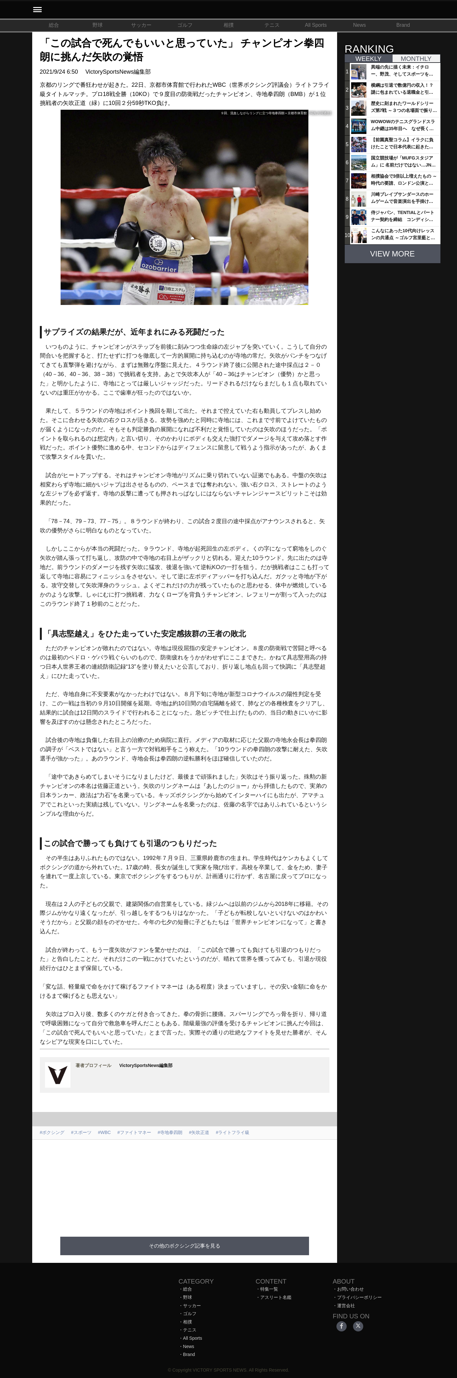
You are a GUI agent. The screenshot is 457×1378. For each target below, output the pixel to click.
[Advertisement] (184, 1184)
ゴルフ (185, 25)
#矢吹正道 (199, 1132)
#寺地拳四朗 (170, 1132)
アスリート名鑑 (275, 1297)
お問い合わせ (350, 1289)
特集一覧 (269, 1289)
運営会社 (346, 1305)
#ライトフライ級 (233, 1132)
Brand (403, 25)
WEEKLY (369, 58)
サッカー (141, 25)
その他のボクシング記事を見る (184, 1245)
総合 (54, 25)
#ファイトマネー (134, 1132)
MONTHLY (416, 58)
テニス (272, 25)
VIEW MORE (392, 253)
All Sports (316, 25)
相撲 (229, 25)
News (359, 25)
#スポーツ (81, 1132)
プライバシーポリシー (359, 1297)
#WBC (104, 1132)
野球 (97, 25)
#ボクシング (52, 1132)
